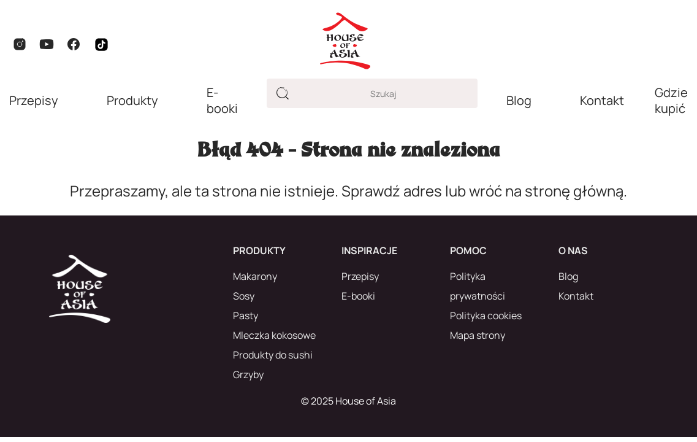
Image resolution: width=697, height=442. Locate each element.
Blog (518, 101)
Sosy (243, 296)
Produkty (132, 101)
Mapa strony (477, 335)
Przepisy (33, 101)
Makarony (255, 276)
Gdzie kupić (671, 101)
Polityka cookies (486, 315)
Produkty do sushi (273, 355)
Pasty (245, 315)
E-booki (222, 101)
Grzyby (248, 374)
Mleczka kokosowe (274, 335)
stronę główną (574, 190)
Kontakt (602, 101)
